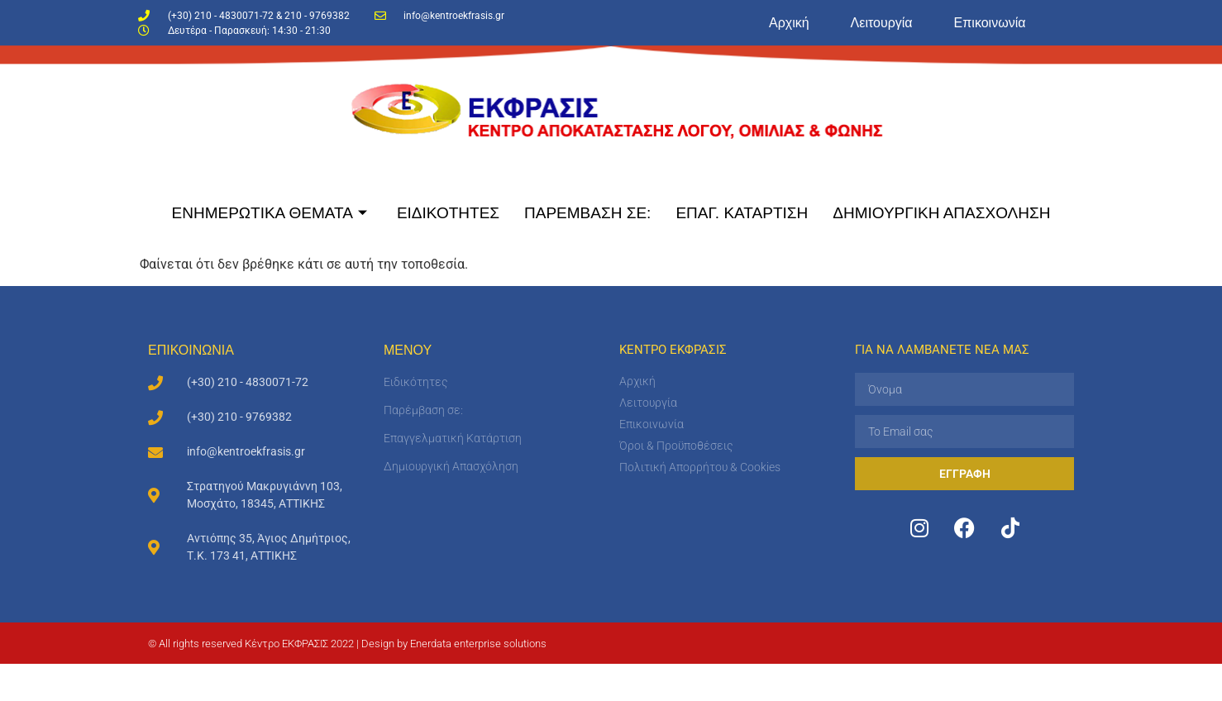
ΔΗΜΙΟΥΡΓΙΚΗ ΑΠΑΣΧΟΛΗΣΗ (941, 213)
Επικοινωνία (990, 23)
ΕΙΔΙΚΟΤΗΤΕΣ (448, 213)
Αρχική (789, 23)
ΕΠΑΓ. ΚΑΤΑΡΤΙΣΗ (741, 213)
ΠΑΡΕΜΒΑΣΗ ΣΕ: (587, 213)
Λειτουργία (882, 23)
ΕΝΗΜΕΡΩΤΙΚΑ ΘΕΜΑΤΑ (269, 213)
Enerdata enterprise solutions (478, 643)
